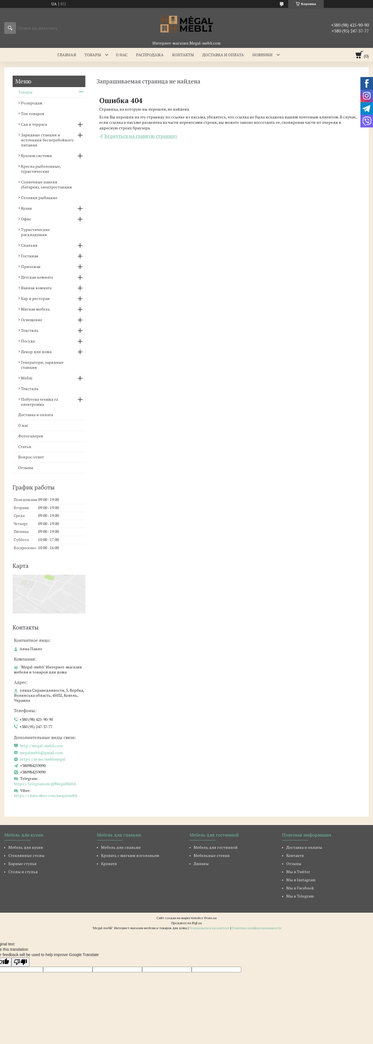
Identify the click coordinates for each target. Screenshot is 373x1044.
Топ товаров (32, 113)
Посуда (28, 341)
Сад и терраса (34, 124)
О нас (122, 54)
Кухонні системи (36, 155)
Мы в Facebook (300, 888)
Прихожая (31, 266)
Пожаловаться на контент (209, 928)
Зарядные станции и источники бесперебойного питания (47, 140)
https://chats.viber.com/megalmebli (45, 795)
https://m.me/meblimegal (42, 759)
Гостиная (29, 255)
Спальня (29, 245)
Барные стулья (22, 863)
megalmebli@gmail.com (41, 752)
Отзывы (25, 467)
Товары (93, 54)
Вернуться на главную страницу (140, 136)
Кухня (26, 208)
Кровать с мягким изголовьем (130, 855)
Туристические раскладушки (35, 232)
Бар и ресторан (35, 298)
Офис (26, 219)
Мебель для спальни (121, 847)
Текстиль (30, 330)
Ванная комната (36, 287)
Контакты (183, 54)
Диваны (201, 863)
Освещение (31, 319)
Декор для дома (36, 351)
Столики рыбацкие (39, 197)
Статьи (24, 446)
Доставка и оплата (223, 54)
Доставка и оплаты (304, 847)
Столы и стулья (23, 871)
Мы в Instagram (300, 879)
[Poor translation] (20, 962)
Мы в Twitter (298, 871)
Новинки (262, 54)
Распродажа (150, 54)
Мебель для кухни (25, 847)
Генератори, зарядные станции (42, 365)
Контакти (295, 855)
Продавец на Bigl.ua (186, 923)
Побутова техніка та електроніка (39, 402)
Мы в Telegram (300, 896)
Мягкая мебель (35, 309)
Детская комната (37, 277)
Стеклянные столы (26, 855)
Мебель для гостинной (216, 847)
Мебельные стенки (212, 855)
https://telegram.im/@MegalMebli (45, 783)
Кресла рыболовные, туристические (41, 169)
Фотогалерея (30, 436)
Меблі (26, 378)
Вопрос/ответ (31, 457)
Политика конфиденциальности (256, 928)
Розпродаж (32, 103)
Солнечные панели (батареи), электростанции (46, 184)
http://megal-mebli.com (41, 745)
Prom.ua (210, 918)
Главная (66, 54)
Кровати (109, 863)
